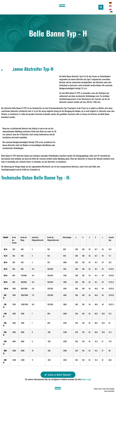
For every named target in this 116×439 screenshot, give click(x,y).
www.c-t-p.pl (86, 379)
